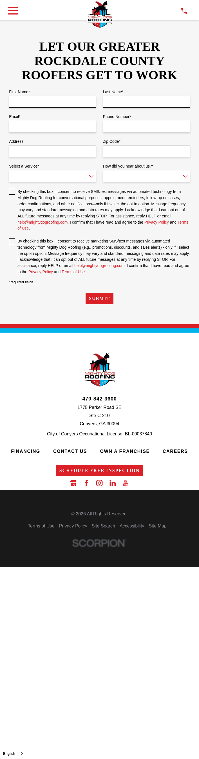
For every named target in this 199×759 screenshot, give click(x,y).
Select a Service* (24, 166)
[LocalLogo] (99, 14)
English (9, 753)
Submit (99, 298)
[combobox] (13, 753)
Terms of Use (73, 272)
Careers (175, 451)
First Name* (19, 92)
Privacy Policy (156, 222)
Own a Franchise (124, 451)
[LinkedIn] (112, 483)
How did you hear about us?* (128, 166)
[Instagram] (99, 483)
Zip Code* (111, 141)
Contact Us (70, 451)
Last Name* (113, 92)
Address (16, 141)
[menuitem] (41, 526)
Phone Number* (117, 116)
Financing (25, 451)
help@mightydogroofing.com (42, 222)
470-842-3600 (99, 398)
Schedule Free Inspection (99, 470)
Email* (14, 116)
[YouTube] (125, 483)
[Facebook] (86, 483)
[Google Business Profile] (73, 483)
